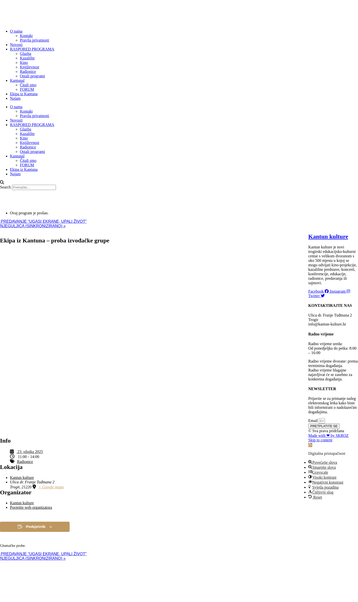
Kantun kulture (22, 477)
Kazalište (27, 58)
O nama (16, 31)
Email (313, 420)
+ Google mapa (51, 487)
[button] (179, 182)
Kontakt (26, 36)
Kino (24, 62)
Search (5, 187)
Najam (15, 98)
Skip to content (320, 440)
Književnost (29, 67)
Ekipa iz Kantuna (24, 94)
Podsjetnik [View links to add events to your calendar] (35, 526)
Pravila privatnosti (34, 40)
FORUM (27, 89)
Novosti (16, 45)
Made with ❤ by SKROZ (328, 435)
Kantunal (17, 80)
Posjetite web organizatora (31, 507)
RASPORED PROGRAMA (32, 49)
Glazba (25, 53)
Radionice (28, 71)
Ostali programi (32, 76)
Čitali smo (28, 85)
